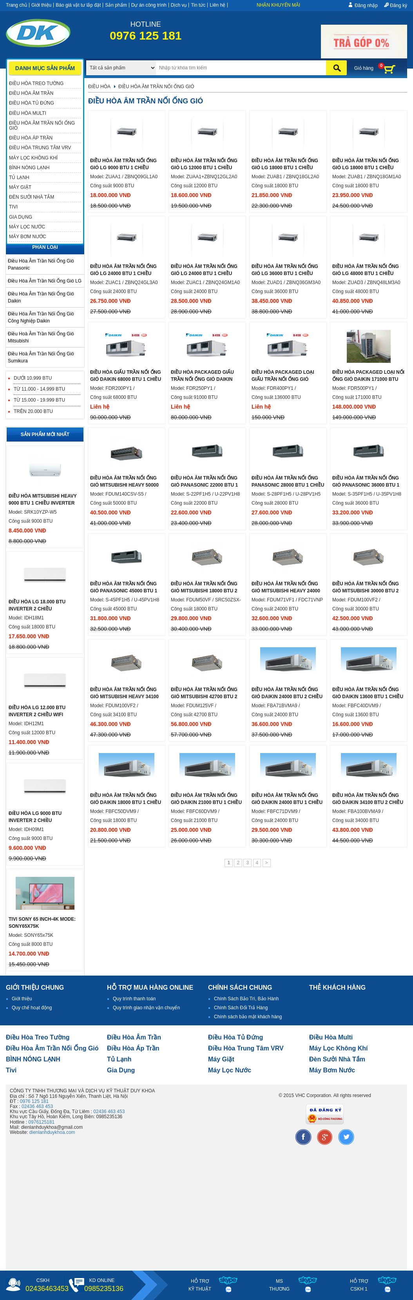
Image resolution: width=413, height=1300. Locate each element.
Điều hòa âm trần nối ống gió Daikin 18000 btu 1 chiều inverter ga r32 (125, 802)
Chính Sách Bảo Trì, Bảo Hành (246, 998)
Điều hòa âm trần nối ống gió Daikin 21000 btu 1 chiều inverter (206, 802)
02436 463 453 (37, 1106)
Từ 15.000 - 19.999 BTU (39, 400)
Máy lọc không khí (338, 1048)
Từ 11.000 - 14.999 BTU (39, 389)
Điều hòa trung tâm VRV (246, 1048)
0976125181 (41, 1122)
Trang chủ (16, 5)
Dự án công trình (149, 5)
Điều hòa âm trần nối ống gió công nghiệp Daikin (41, 317)
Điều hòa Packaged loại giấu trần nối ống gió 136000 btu (283, 379)
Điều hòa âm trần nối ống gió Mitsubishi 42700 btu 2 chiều (204, 696)
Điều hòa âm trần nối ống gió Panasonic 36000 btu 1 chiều (365, 485)
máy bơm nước (332, 1070)
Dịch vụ (179, 5)
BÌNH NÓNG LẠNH (33, 1059)
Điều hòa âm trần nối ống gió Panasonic (41, 264)
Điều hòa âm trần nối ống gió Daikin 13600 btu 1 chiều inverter (367, 696)
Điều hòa (99, 86)
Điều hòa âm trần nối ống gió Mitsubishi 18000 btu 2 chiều (204, 591)
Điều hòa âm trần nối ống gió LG (45, 281)
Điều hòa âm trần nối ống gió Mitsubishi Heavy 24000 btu (286, 591)
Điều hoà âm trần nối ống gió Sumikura (41, 357)
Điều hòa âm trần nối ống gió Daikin (41, 297)
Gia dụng (121, 1070)
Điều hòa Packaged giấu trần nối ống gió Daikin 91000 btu (202, 379)
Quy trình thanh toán (134, 998)
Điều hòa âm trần (134, 1037)
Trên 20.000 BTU (33, 411)
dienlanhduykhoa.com (52, 1132)
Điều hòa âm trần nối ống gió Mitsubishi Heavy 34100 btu (124, 696)
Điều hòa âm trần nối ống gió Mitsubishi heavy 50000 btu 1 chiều (124, 485)
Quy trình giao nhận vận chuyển (146, 1007)
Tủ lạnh (119, 1059)
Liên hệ (217, 5)
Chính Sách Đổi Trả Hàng (241, 1007)
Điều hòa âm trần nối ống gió (52, 1048)
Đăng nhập (366, 5)
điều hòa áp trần (133, 1048)
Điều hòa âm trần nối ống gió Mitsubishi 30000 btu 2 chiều (365, 591)
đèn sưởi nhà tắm (337, 1059)
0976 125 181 (34, 1101)
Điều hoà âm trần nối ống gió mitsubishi (41, 337)
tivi (11, 1070)
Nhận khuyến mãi (278, 5)
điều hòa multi (331, 1037)
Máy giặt (221, 1059)
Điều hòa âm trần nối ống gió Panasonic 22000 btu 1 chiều (204, 485)
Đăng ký (398, 5)
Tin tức (198, 5)
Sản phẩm (116, 5)
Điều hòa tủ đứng (235, 1037)
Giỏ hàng (363, 68)
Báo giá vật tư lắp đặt (78, 5)
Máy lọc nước (229, 1070)
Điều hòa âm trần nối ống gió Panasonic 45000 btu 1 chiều (123, 591)
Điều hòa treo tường (37, 1037)
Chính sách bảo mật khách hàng (248, 1016)
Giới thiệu (41, 5)
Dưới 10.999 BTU (33, 378)
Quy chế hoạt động (32, 1007)
